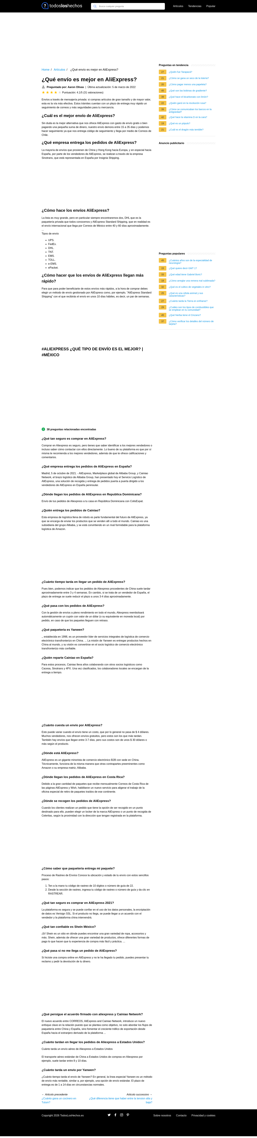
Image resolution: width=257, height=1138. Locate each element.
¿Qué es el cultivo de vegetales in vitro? (190, 287)
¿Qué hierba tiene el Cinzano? (185, 315)
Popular (210, 6)
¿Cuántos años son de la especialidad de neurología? (190, 261)
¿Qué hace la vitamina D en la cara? (188, 117)
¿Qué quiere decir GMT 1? (183, 268)
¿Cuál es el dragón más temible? (186, 129)
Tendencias (194, 6)
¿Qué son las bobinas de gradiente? (188, 90)
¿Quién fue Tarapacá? (180, 72)
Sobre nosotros (162, 1115)
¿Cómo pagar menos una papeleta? (188, 84)
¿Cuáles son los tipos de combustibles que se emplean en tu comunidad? (191, 308)
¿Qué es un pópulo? (179, 123)
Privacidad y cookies (203, 1115)
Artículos (178, 6)
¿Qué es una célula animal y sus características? (186, 294)
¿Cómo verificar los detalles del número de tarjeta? (191, 322)
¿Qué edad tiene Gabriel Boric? (185, 274)
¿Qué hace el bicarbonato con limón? (188, 97)
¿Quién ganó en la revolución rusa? (187, 103)
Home (45, 69)
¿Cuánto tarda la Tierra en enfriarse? (188, 301)
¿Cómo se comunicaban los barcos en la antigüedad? (190, 110)
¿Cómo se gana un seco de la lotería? (189, 78)
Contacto (181, 1115)
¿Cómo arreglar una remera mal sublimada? (192, 280)
